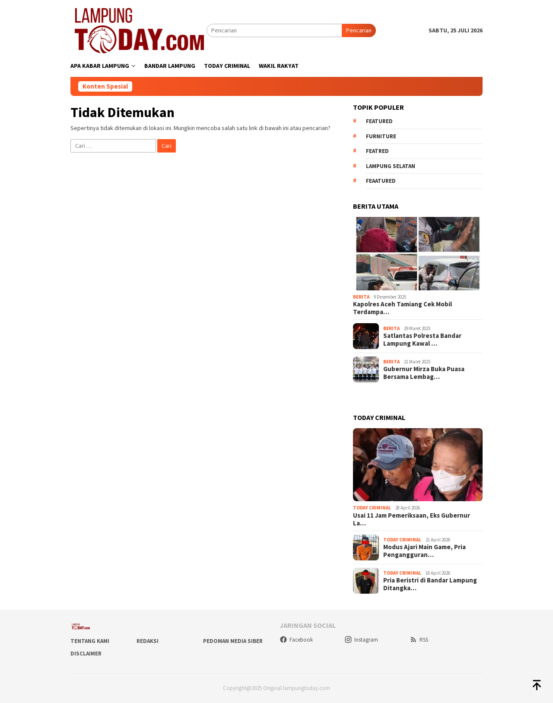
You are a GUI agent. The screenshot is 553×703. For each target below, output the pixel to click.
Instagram (361, 639)
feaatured (381, 180)
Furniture (381, 136)
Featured (379, 121)
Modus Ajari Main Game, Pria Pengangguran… (424, 551)
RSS (419, 639)
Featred (377, 151)
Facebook (296, 639)
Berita (361, 297)
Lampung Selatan (390, 166)
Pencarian (359, 30)
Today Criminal (372, 508)
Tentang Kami (89, 641)
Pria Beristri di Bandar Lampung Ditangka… (430, 584)
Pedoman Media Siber (233, 641)
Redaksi (148, 641)
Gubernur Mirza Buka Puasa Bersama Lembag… (423, 373)
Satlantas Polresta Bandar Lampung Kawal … (422, 339)
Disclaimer (86, 653)
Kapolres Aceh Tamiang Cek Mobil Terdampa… (402, 308)
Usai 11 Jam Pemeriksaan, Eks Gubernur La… (411, 519)
